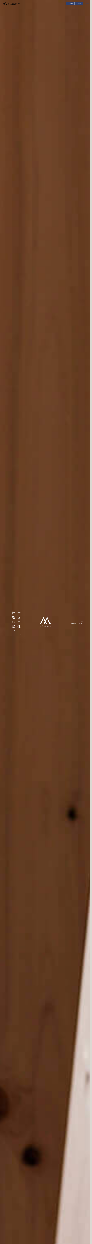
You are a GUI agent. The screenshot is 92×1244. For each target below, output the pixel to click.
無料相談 (71, 3)
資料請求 (79, 3)
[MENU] (87, 3)
